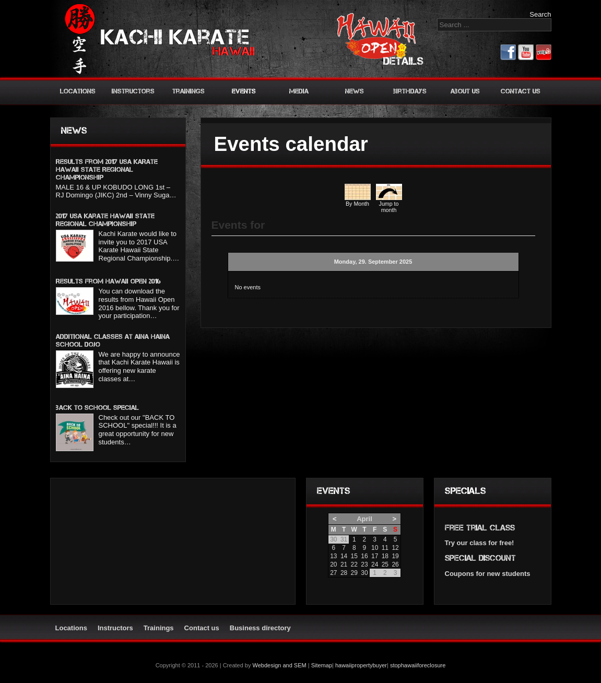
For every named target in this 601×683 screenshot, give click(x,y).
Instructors (133, 91)
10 (374, 547)
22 (354, 564)
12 (395, 547)
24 (374, 564)
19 (395, 556)
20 (333, 564)
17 (374, 556)
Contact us (520, 91)
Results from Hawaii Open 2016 (108, 281)
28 (343, 572)
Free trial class (480, 527)
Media (299, 91)
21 (343, 564)
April (364, 519)
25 (385, 564)
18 (385, 556)
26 (395, 564)
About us (465, 91)
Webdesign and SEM (280, 665)
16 (364, 556)
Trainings (188, 91)
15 (354, 556)
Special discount (480, 558)
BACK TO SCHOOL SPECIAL (97, 407)
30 (364, 572)
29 (354, 572)
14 (343, 556)
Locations (78, 91)
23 (364, 564)
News (354, 91)
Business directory (260, 628)
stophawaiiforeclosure (417, 665)
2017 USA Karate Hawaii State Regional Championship (105, 220)
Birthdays (410, 91)
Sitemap (321, 665)
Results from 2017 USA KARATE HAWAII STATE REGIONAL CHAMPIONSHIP (107, 169)
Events (244, 91)
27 (333, 572)
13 (333, 556)
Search (540, 14)
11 (385, 547)
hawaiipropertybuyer (361, 665)
